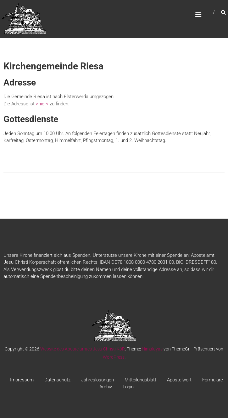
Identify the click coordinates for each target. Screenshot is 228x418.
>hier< (42, 104)
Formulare (212, 380)
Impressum (22, 380)
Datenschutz (57, 380)
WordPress (114, 357)
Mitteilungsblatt (140, 380)
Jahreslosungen (97, 380)
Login (128, 387)
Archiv (105, 387)
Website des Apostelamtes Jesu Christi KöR (82, 348)
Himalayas (152, 348)
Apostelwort (179, 380)
